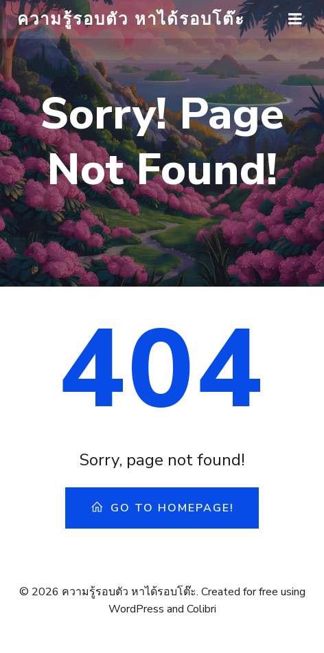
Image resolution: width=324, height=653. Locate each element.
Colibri (201, 609)
